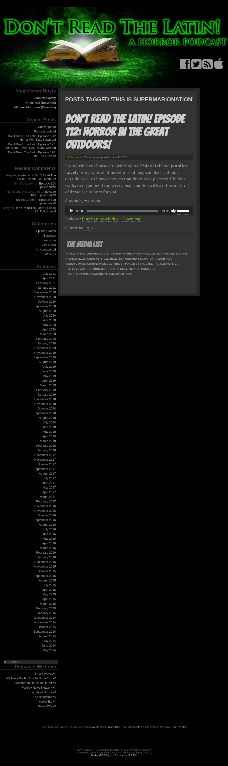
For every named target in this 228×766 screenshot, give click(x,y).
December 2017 (45, 455)
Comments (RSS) (138, 727)
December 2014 (45, 617)
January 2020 (46, 343)
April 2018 (49, 436)
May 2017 (49, 487)
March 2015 (48, 603)
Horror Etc (47, 701)
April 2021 (49, 278)
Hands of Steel (97, 258)
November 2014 (45, 622)
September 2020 (45, 306)
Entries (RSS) (114, 727)
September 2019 (45, 357)
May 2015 (49, 594)
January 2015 (46, 613)
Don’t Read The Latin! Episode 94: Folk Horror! (35, 209)
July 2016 (49, 529)
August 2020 (47, 311)
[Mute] (173, 210)
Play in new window (100, 218)
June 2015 (49, 589)
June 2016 (49, 534)
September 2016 (45, 520)
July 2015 (49, 585)
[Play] (71, 210)
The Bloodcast (44, 697)
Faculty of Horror (43, 692)
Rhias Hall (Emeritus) (40, 102)
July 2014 (49, 641)
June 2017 (49, 483)
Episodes (50, 235)
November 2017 (45, 459)
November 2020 (45, 297)
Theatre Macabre (141, 268)
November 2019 (45, 352)
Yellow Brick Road (118, 274)
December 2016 (45, 506)
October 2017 (46, 464)
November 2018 (45, 404)
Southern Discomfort (103, 263)
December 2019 (45, 348)
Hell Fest (117, 258)
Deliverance (160, 253)
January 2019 (46, 394)
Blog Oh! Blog (179, 727)
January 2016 (46, 557)
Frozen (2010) (75, 258)
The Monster (96, 268)
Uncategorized (46, 249)
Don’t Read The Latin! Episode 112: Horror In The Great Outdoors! (124, 132)
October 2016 (46, 515)
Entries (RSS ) (100, 755)
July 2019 (49, 366)
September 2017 (45, 469)
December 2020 (45, 292)
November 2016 (45, 510)
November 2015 (45, 566)
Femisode (49, 240)
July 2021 (49, 273)
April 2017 (49, 492)
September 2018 (45, 413)
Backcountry (104, 253)
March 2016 (48, 548)
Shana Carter (25, 199)
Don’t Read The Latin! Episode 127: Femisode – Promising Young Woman (30, 145)
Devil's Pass (179, 253)
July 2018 (49, 422)
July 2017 (49, 478)
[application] (129, 210)
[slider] (122, 211)
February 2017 (46, 501)
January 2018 (46, 450)
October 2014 (46, 627)
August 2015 (47, 580)
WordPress (98, 727)
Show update (47, 127)
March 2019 (48, 385)
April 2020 (49, 329)
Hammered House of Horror (35, 683)
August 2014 (47, 636)
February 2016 (46, 552)
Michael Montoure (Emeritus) (35, 107)
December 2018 (45, 399)
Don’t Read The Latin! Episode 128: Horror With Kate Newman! (32, 137)
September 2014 (45, 631)
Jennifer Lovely (45, 98)
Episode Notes (46, 231)
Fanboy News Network (39, 687)
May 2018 (49, 431)
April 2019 (49, 380)
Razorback (163, 258)
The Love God (76, 268)
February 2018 (46, 445)
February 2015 (46, 608)
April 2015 (49, 599)
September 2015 (45, 576)
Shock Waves (45, 673)
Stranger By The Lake (137, 263)
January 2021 (46, 287)
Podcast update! (45, 131)
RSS (89, 228)
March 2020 (48, 334)
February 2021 (46, 283)
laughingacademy (18, 175)
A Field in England (79, 253)
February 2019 (46, 390)
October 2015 (46, 571)
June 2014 (49, 645)
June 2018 (49, 427)
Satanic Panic (76, 263)
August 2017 (47, 473)
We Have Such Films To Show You (31, 678)
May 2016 (49, 538)
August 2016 (47, 524)
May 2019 (49, 376)
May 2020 (49, 325)
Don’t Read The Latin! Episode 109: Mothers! (36, 177)
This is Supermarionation (84, 274)
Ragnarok (145, 258)
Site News (49, 245)
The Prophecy (117, 268)
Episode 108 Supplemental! (46, 185)
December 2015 (45, 562)
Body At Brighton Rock (132, 253)
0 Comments (74, 157)
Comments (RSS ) (126, 755)
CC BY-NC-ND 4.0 (141, 752)
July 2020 (49, 315)
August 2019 (47, 362)
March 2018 (48, 441)
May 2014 (49, 650)
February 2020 (46, 338)
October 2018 (46, 408)
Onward (131, 258)
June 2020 (49, 320)
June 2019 (49, 371)
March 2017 (48, 497)
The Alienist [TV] (165, 263)
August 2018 (47, 417)
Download (131, 218)
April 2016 (49, 543)
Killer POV (47, 706)
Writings (50, 254)
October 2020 (46, 301)
